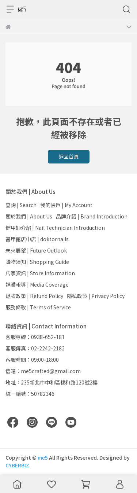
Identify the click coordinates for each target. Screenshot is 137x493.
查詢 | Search (21, 205)
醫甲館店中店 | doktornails (37, 239)
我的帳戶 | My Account (66, 205)
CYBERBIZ (17, 465)
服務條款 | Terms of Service (38, 307)
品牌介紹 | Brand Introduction (92, 216)
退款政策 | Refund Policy (34, 295)
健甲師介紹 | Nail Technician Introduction (55, 227)
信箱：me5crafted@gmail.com (43, 371)
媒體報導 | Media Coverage (37, 284)
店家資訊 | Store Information (40, 273)
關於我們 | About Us (28, 216)
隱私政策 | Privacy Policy (96, 295)
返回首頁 (68, 156)
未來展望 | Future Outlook (36, 250)
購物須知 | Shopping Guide (37, 261)
